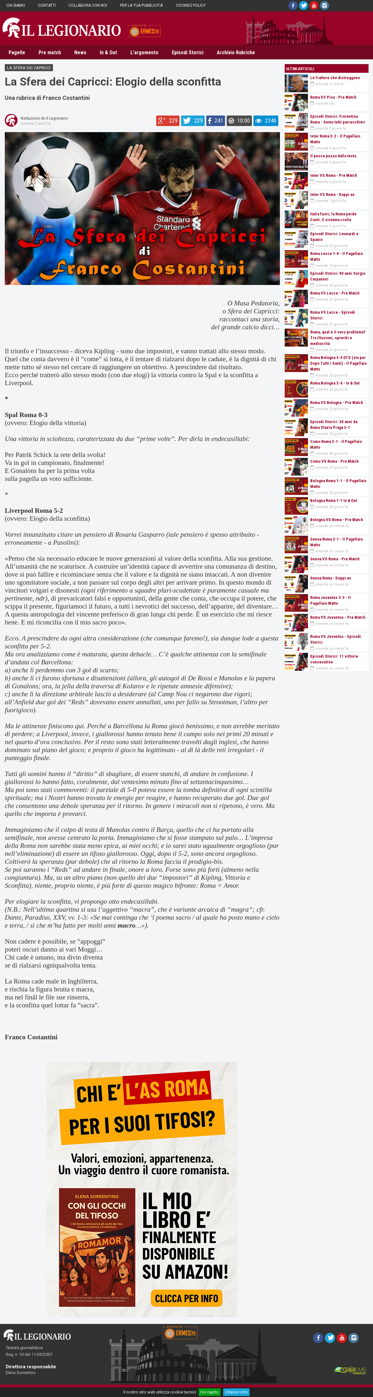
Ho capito (210, 1392)
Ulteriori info (236, 1392)
